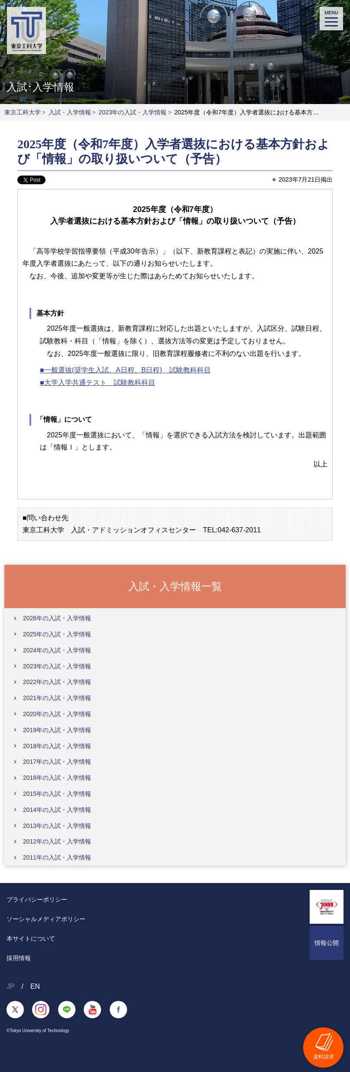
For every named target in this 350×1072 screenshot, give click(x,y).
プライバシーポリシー (37, 899)
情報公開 (326, 942)
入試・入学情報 (70, 112)
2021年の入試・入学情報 (57, 697)
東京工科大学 (22, 112)
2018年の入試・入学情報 (57, 746)
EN (35, 986)
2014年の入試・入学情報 (57, 809)
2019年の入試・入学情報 (57, 730)
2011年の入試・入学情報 (57, 857)
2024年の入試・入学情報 (57, 650)
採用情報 (19, 958)
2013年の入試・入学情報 (57, 825)
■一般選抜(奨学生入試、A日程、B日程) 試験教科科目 (125, 370)
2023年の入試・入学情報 (132, 112)
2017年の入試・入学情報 (57, 761)
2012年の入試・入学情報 (57, 841)
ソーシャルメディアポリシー (46, 919)
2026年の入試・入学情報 (57, 618)
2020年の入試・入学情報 (57, 713)
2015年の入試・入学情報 (57, 793)
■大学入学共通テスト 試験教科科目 (97, 382)
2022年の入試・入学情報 (57, 681)
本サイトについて (31, 938)
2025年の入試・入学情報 (57, 634)
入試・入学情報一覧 (175, 586)
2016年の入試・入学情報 (57, 777)
